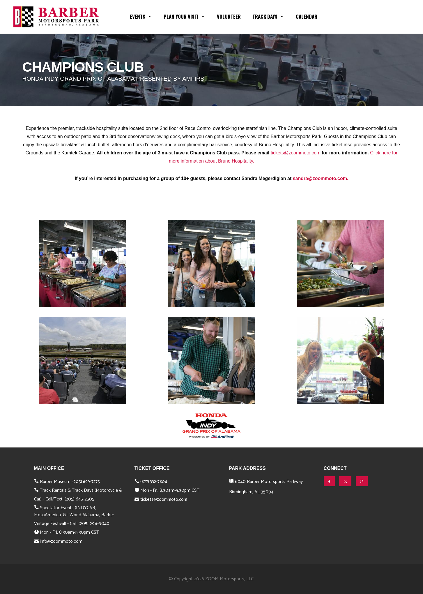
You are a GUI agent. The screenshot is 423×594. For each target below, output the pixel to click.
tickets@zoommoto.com (296, 152)
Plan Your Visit (184, 16)
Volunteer (229, 16)
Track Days (268, 16)
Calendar (306, 16)
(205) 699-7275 (86, 481)
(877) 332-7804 (153, 481)
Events (141, 16)
